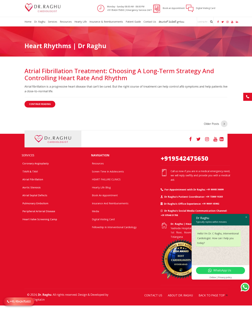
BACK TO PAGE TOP (212, 295)
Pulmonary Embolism (35, 203)
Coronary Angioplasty (35, 163)
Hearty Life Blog (101, 187)
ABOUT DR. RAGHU (180, 295)
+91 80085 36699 (214, 189)
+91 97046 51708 (169, 215)
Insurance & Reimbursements (106, 21)
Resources (66, 21)
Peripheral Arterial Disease (38, 211)
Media (95, 211)
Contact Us (150, 21)
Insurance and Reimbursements (110, 203)
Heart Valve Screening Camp (39, 219)
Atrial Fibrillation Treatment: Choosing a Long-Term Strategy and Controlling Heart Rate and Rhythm (119, 74)
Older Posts (211, 124)
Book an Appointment (105, 195)
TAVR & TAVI (30, 171)
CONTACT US (153, 295)
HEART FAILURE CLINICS (106, 179)
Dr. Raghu (39, 21)
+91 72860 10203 (214, 196)
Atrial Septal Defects (34, 195)
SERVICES (28, 155)
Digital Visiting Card (103, 219)
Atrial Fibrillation (32, 179)
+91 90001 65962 (210, 203)
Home (27, 21)
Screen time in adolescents (108, 171)
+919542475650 (184, 158)
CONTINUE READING (40, 104)
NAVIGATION (100, 155)
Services (52, 21)
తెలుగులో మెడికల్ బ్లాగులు (171, 21)
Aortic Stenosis (31, 187)
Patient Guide (133, 21)
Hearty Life (80, 21)
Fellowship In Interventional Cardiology (114, 227)
